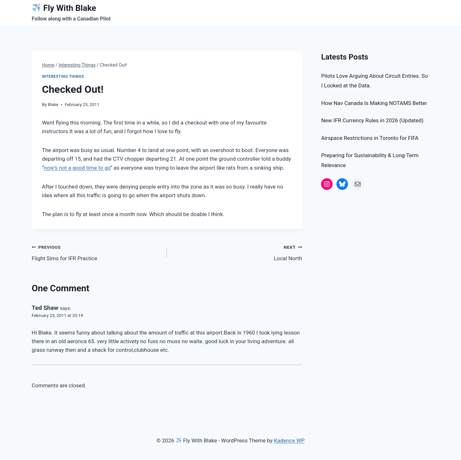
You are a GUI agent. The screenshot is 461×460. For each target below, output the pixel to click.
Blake (53, 104)
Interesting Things (63, 76)
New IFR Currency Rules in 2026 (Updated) (372, 120)
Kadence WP (289, 440)
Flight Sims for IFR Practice (96, 252)
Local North (237, 252)
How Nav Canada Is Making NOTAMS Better (374, 103)
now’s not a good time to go (77, 168)
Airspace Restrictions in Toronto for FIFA (369, 138)
